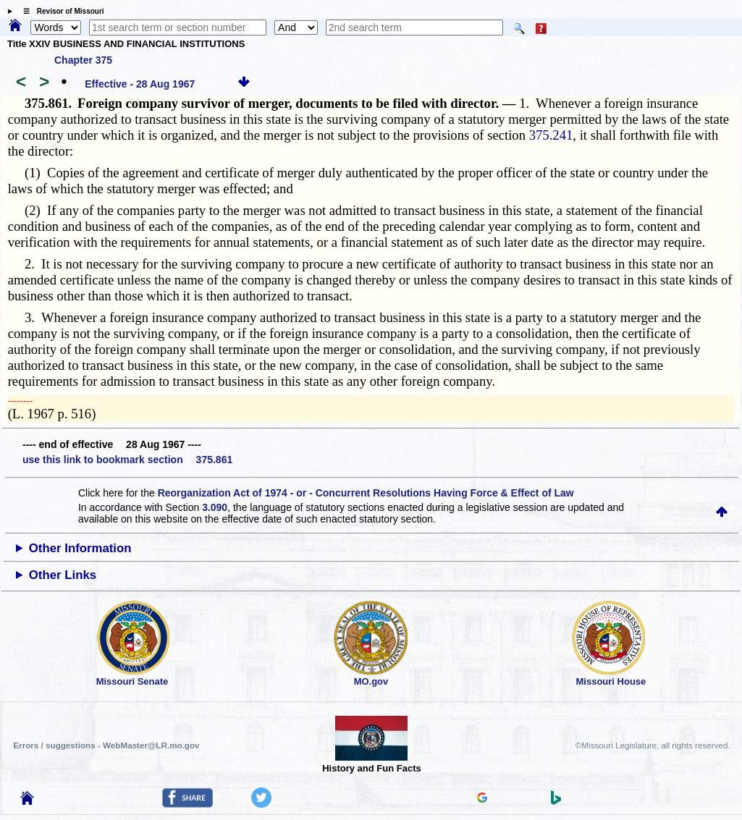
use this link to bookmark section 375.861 (127, 459)
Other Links (62, 575)
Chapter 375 (83, 60)
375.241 (551, 135)
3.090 (214, 507)
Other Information (80, 548)
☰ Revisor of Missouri (60, 11)
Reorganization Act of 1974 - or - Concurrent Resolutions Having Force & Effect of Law (366, 493)
